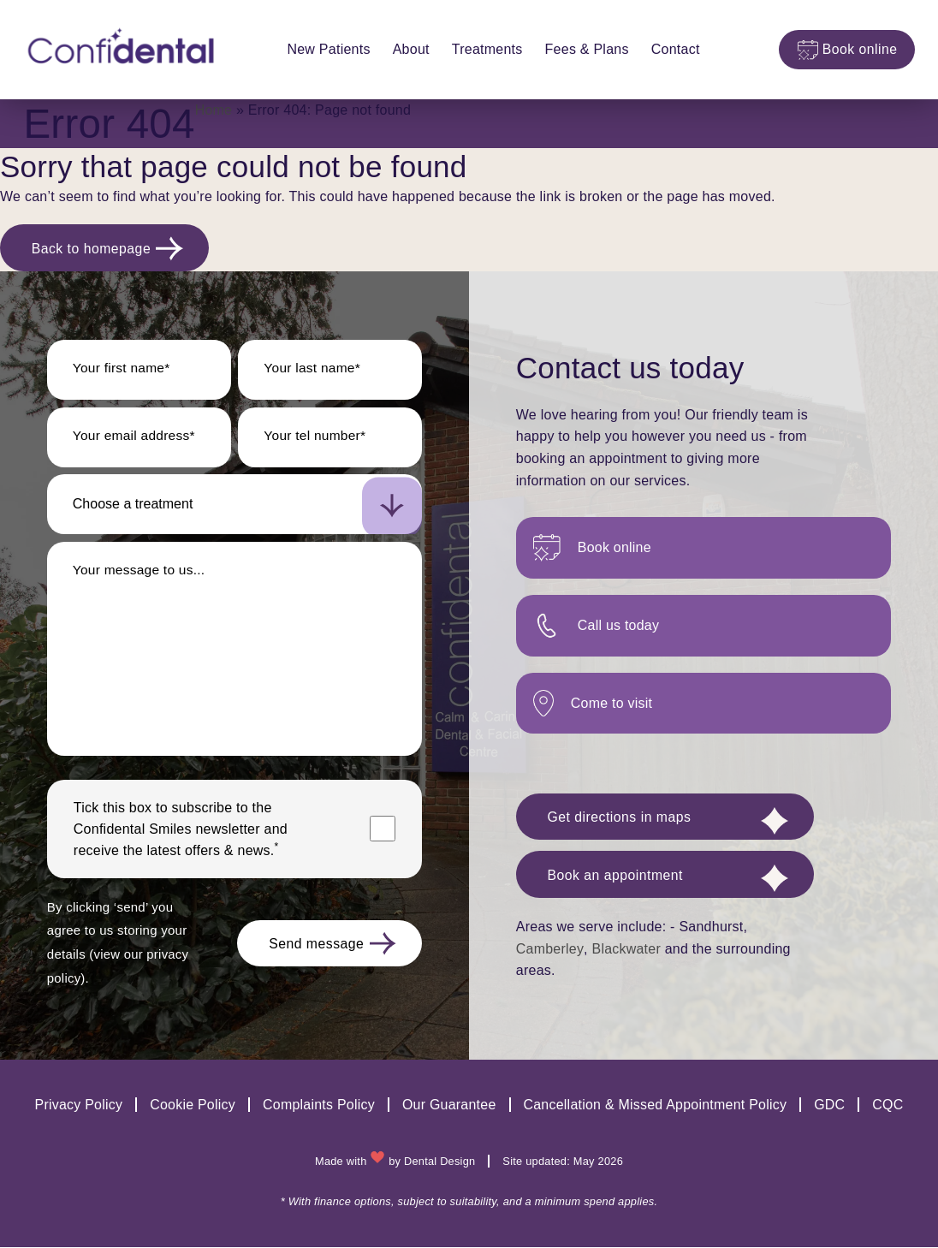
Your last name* (313, 370)
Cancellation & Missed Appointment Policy (656, 1105)
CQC (889, 1105)
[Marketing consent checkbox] (382, 831)
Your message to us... (141, 572)
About (406, 49)
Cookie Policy (191, 1105)
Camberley (549, 954)
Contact (670, 49)
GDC (830, 1105)
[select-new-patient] (234, 507)
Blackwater (626, 954)
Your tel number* (316, 438)
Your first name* (123, 370)
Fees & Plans (582, 49)
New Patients (323, 49)
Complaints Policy (318, 1105)
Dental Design (440, 1162)
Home (214, 110)
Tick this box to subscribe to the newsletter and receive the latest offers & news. (181, 831)
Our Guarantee (449, 1105)
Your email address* (136, 438)
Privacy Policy (77, 1105)
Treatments (482, 49)
